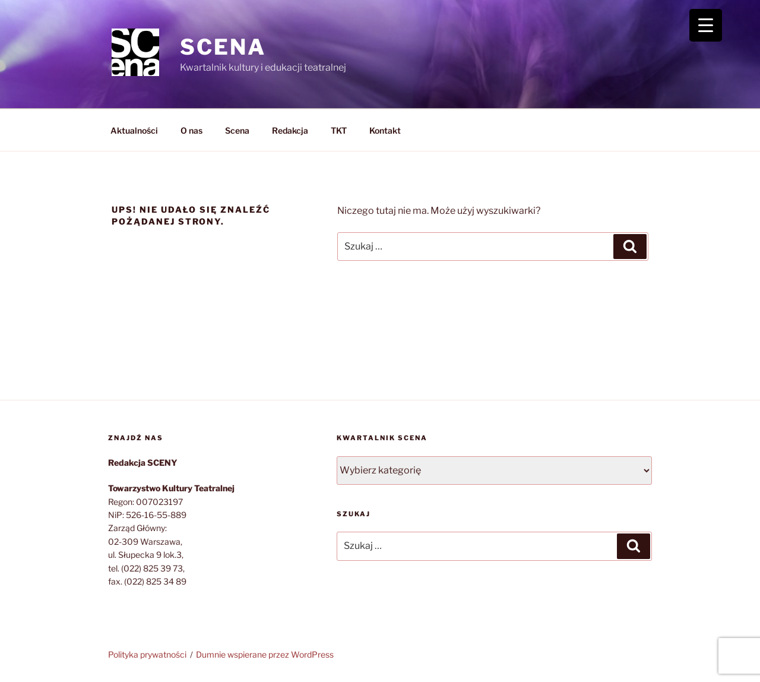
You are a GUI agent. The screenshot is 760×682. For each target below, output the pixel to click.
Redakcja (290, 130)
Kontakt (385, 130)
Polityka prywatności (147, 654)
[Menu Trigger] (705, 25)
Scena (237, 130)
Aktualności (134, 130)
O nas (191, 130)
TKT (339, 130)
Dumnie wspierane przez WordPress (265, 654)
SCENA (222, 47)
